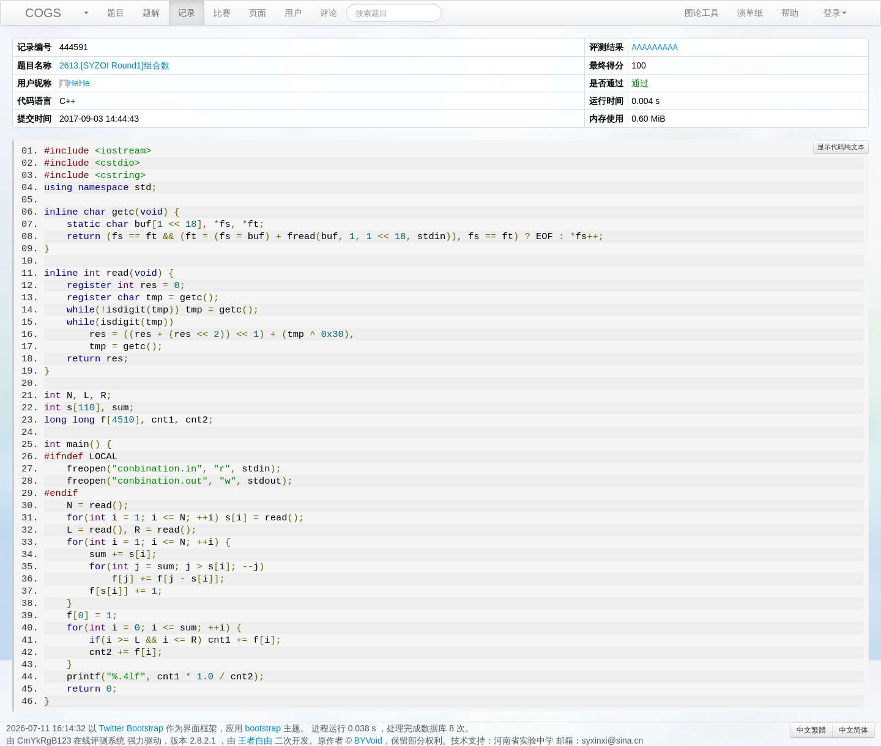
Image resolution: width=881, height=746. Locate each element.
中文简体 (853, 729)
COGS (43, 13)
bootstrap (263, 728)
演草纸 (750, 13)
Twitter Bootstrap (131, 728)
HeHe (74, 82)
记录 (186, 13)
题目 (115, 13)
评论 (328, 13)
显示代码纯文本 (840, 146)
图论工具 (702, 13)
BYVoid (368, 740)
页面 (257, 13)
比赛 (222, 13)
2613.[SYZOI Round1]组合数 (114, 65)
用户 (293, 13)
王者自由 (255, 740)
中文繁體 (811, 729)
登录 (835, 13)
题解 (151, 13)
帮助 (789, 13)
